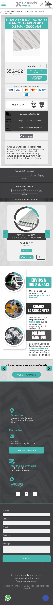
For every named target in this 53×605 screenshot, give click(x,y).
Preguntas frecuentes (26, 581)
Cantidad (31, 66)
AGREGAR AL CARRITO (36, 71)
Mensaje (6, 544)
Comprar (26, 257)
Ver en (26, 374)
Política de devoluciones (26, 578)
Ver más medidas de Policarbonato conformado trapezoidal (22, 12)
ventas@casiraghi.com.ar (23, 442)
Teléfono (6, 535)
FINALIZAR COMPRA (36, 78)
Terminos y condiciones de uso (26, 575)
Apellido (6, 519)
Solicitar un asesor (26, 450)
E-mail (6, 527)
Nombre (7, 511)
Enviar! (26, 558)
